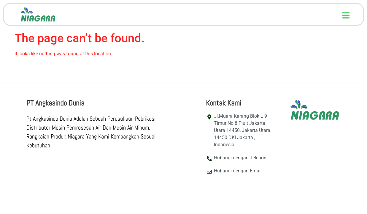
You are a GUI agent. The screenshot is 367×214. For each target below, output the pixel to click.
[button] (346, 15)
